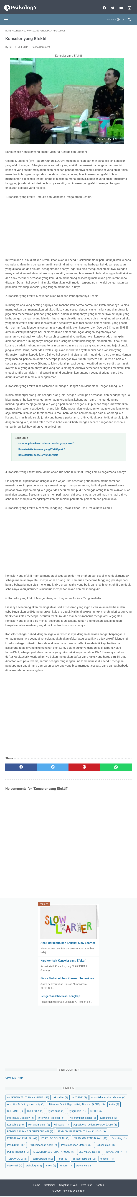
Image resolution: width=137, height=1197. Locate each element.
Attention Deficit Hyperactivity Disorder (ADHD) (77, 1103)
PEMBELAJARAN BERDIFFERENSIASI (30, 1130)
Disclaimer (49, 1185)
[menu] (7, 15)
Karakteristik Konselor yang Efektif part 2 (41, 446)
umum (66, 1164)
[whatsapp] (116, 764)
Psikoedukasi (105, 1144)
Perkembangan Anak (43, 1144)
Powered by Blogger (73, 1191)
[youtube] (119, 5)
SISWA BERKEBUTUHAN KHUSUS (54, 1151)
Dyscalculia (56, 1110)
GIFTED (96, 1110)
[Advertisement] (68, 225)
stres (51, 1164)
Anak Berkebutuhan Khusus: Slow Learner (67, 942)
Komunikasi (109, 1117)
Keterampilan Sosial (83, 1117)
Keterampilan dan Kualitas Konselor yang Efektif (45, 440)
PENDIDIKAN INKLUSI (22, 1137)
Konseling (15, 1124)
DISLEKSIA (35, 1110)
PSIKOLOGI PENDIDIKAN (90, 1137)
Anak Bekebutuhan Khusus (108, 1096)
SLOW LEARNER (90, 1151)
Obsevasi (61, 1124)
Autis (114, 1103)
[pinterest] (84, 764)
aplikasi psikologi (84, 1158)
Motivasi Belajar (39, 1124)
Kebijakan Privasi (68, 1185)
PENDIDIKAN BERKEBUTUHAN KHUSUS (81, 1130)
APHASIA (60, 1096)
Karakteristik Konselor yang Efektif (38, 452)
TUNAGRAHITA (116, 1151)
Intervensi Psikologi (51, 1117)
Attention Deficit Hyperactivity (25, 1103)
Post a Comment (41, 44)
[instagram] (128, 5)
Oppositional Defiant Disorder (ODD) (95, 1124)
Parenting (119, 1137)
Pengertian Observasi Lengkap (60, 995)
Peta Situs (86, 1185)
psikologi (34, 1164)
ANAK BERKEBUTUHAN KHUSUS (28, 1096)
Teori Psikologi (42, 1158)
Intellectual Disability (20, 1117)
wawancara (84, 1164)
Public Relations (18, 1151)
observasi (14, 1164)
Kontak (100, 1185)
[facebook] (102, 5)
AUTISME (79, 1096)
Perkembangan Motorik (76, 1144)
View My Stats (14, 1077)
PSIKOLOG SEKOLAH (55, 1137)
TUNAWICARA (17, 1158)
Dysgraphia (77, 1110)
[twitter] (111, 5)
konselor (107, 1158)
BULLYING (15, 1110)
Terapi (62, 1158)
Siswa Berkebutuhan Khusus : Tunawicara (67, 977)
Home (36, 1185)
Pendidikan (16, 1144)
